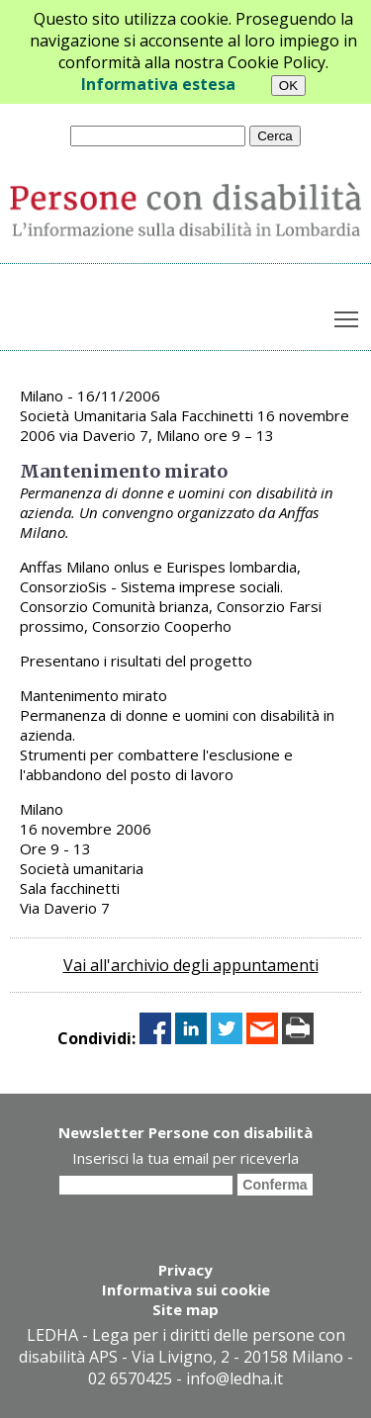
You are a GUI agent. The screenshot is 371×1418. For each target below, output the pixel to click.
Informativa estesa (158, 84)
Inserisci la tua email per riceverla (185, 1158)
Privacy (185, 1270)
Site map (185, 1309)
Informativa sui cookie (186, 1289)
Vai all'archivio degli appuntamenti (191, 965)
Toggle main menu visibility (347, 315)
